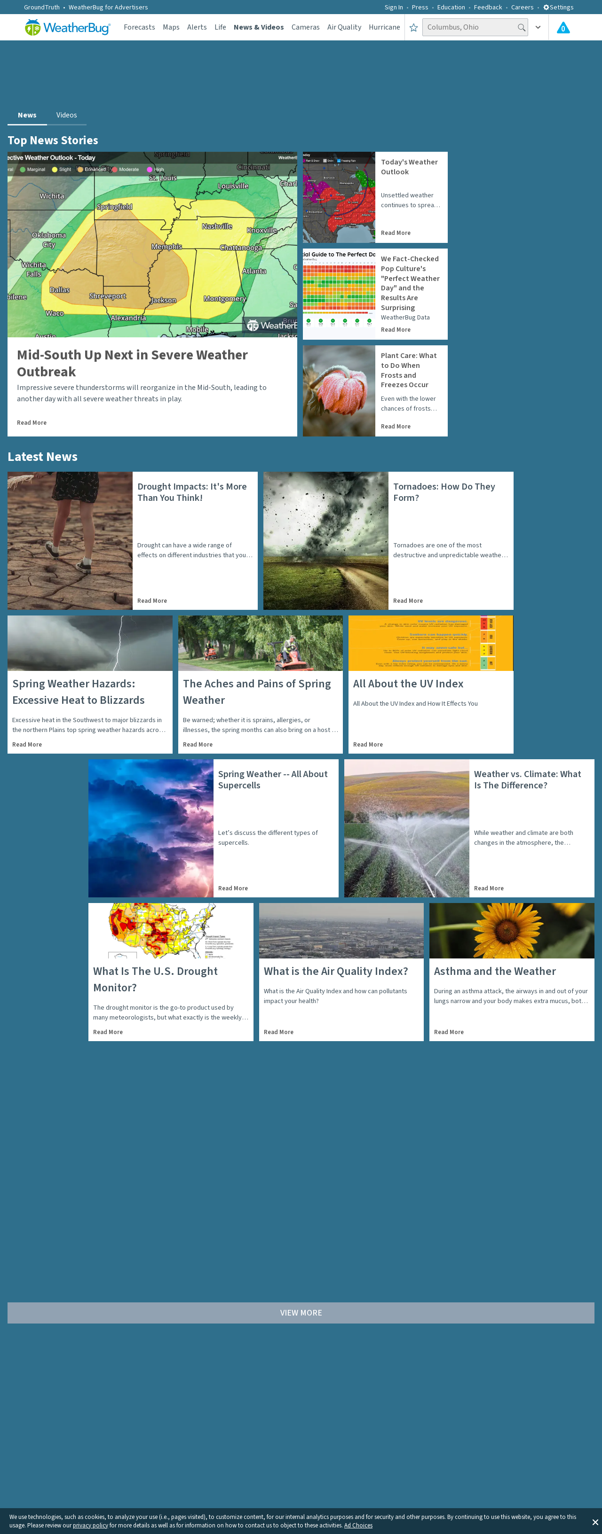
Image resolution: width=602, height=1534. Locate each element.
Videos (66, 115)
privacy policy (90, 1525)
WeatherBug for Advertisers (108, 7)
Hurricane (384, 27)
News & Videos (259, 27)
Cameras (306, 27)
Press (420, 7)
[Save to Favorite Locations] (413, 27)
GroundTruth (42, 7)
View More (301, 1313)
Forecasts (139, 27)
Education (451, 7)
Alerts (197, 27)
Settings (558, 7)
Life (220, 27)
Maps (171, 27)
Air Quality (344, 27)
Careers (522, 7)
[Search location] (475, 27)
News (27, 115)
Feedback (488, 7)
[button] (595, 1521)
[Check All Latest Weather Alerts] (563, 27)
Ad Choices (358, 1525)
